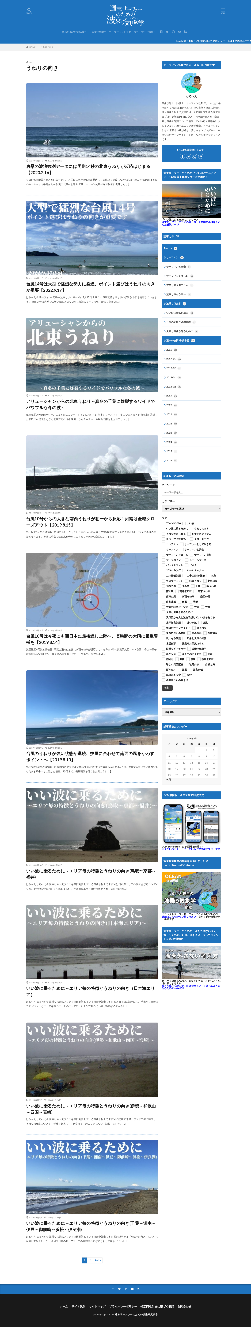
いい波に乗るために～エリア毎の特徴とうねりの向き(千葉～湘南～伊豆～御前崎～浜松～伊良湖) (91, 1226)
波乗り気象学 (176, 303)
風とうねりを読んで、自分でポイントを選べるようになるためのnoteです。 (191, 987)
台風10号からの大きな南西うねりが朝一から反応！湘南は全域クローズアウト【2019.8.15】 (90, 521)
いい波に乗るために (179, 313)
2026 (171, 460)
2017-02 (173, 368)
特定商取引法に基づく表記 (157, 1306)
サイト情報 (147, 31)
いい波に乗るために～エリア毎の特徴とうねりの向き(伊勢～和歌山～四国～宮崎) (91, 1109)
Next (97, 1260)
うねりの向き (47, 47)
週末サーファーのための (191, 223)
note (171, 248)
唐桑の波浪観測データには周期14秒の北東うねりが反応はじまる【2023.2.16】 (88, 169)
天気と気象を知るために (182, 331)
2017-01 (173, 359)
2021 (171, 414)
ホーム (64, 1306)
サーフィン (175, 257)
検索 (166, 687)
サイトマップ (97, 1306)
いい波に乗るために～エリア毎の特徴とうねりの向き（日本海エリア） (90, 991)
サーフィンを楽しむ (125, 31)
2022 (171, 423)
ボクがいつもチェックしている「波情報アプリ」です (191, 849)
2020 (171, 405)
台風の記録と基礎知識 (181, 322)
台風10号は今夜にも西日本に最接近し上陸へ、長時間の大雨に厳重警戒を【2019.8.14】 (92, 639)
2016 (171, 350)
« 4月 (168, 779)
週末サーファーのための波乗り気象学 (136, 1314)
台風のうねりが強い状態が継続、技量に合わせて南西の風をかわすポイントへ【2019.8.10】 (90, 756)
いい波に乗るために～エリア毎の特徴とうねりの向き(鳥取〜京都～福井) (91, 874)
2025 (171, 451)
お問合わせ (184, 1306)
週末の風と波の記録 (73, 31)
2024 (171, 442)
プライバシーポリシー (123, 1306)
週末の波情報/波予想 (180, 340)
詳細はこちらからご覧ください (179, 916)
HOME (32, 47)
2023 (171, 433)
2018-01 (173, 377)
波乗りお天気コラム (179, 285)
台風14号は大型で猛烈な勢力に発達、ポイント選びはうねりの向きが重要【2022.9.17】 (90, 287)
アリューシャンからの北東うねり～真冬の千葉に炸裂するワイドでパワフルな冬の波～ (90, 404)
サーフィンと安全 (178, 267)
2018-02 (173, 387)
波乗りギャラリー (178, 294)
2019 (171, 396)
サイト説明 (78, 1306)
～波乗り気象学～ (99, 31)
